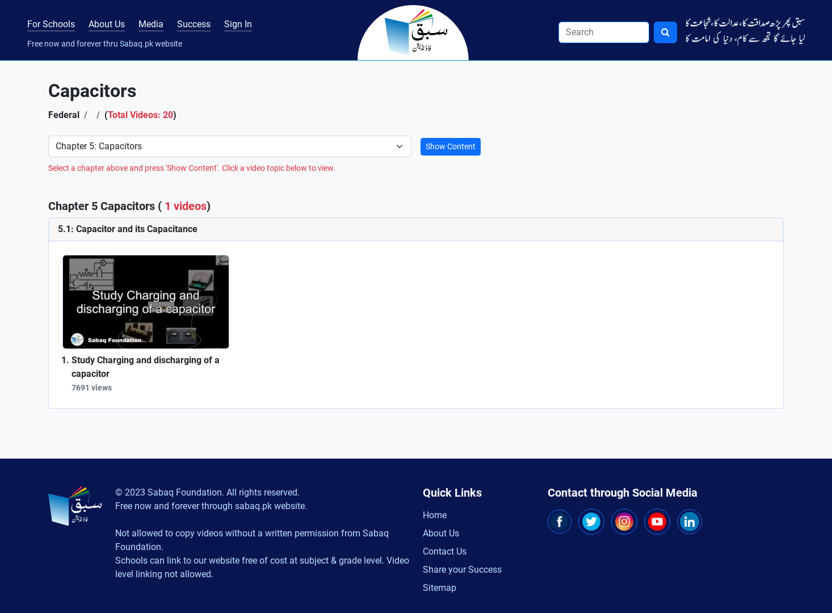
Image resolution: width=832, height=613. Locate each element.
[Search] (603, 32)
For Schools (51, 24)
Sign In (238, 24)
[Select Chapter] (229, 146)
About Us (107, 24)
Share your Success (462, 569)
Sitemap (439, 587)
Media (150, 24)
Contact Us (445, 551)
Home (435, 515)
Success (194, 24)
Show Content (451, 146)
